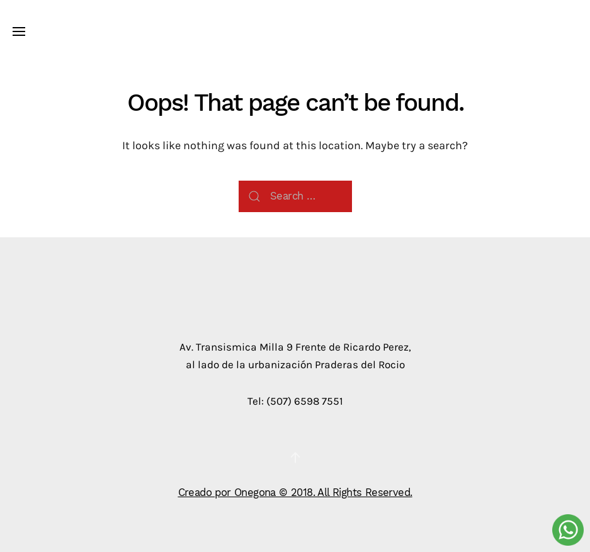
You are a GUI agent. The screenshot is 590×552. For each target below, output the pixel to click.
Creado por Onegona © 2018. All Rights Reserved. (295, 492)
